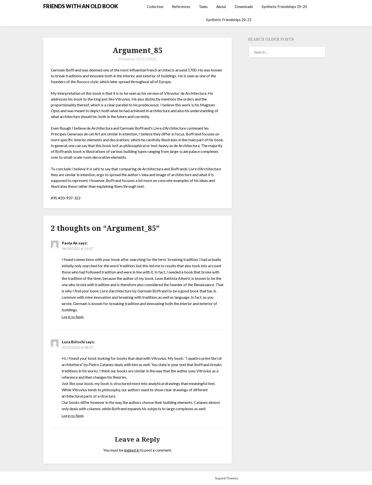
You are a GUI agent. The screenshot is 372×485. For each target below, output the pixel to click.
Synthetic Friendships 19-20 (284, 6)
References (181, 6)
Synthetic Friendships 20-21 (229, 19)
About (221, 6)
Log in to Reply (73, 317)
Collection (155, 6)
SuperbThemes (226, 478)
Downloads (244, 6)
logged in (131, 450)
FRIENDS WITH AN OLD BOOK (80, 6)
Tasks (203, 6)
